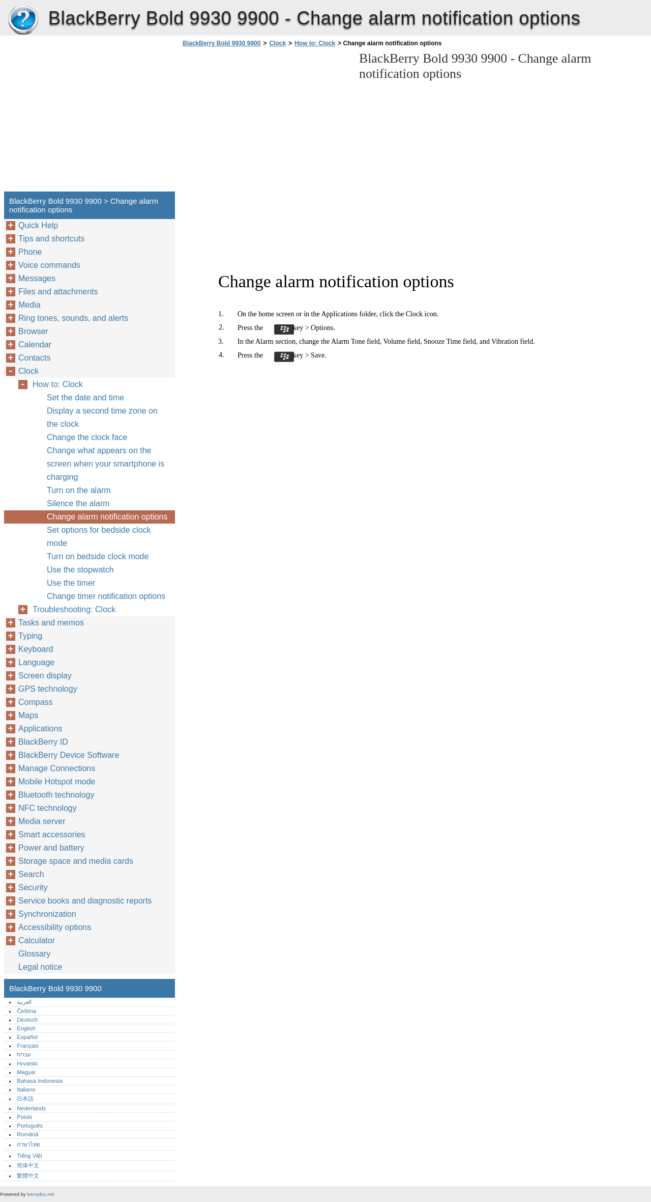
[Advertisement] (265, 122)
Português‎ (30, 1126)
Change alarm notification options (107, 516)
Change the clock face (87, 437)
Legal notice (40, 967)
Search (31, 874)
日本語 (25, 1099)
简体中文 (28, 1165)
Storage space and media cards (75, 861)
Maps (28, 715)
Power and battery (51, 847)
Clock (277, 43)
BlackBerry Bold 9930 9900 (23, 20)
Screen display (45, 675)
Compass (35, 702)
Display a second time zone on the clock (102, 417)
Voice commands (49, 265)
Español (27, 1037)
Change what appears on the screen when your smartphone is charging (105, 463)
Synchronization (47, 914)
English (26, 1028)
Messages (36, 278)
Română (27, 1134)
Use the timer (71, 583)
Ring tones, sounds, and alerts (73, 318)
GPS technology (47, 689)
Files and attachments (58, 291)
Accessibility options (54, 927)
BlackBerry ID (43, 741)
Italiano (26, 1089)
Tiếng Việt (29, 1156)
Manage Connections (56, 768)
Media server (41, 821)
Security (33, 887)
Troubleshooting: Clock (74, 609)
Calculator (36, 940)
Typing (30, 636)
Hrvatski (27, 1063)
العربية (24, 1002)
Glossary (34, 953)
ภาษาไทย (28, 1144)
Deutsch (27, 1020)
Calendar (34, 344)
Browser (33, 331)
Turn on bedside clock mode (98, 556)
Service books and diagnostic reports (85, 900)
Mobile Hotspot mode (56, 781)
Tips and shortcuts (51, 238)
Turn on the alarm (79, 490)
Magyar (26, 1072)
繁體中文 (28, 1175)
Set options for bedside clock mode (99, 537)
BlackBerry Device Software (68, 755)
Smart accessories (51, 834)
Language (36, 662)
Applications (40, 728)
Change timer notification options (106, 596)
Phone (30, 252)
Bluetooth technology (56, 794)
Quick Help (38, 225)
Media (29, 304)
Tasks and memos (51, 622)
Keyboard (35, 649)
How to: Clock (314, 43)
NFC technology (47, 808)
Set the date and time (85, 397)
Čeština (26, 1011)
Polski (24, 1117)
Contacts (34, 357)
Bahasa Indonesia (40, 1081)
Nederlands (31, 1108)
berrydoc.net (40, 1194)
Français (28, 1046)
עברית (24, 1054)
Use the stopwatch (80, 569)
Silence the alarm (78, 503)
